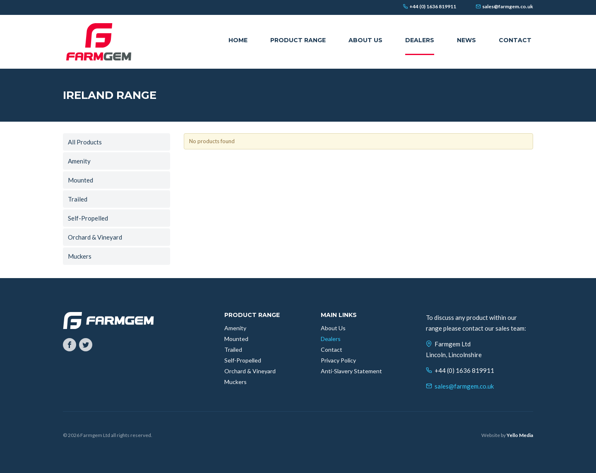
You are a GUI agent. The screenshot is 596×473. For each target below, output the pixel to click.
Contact (331, 349)
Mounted (80, 180)
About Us (333, 327)
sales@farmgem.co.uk (464, 386)
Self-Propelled (88, 218)
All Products (85, 142)
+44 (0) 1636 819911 (464, 370)
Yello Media (520, 435)
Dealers (331, 338)
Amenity (79, 161)
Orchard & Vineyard (95, 237)
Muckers (79, 256)
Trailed (77, 199)
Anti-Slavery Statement (351, 371)
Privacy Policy (338, 360)
